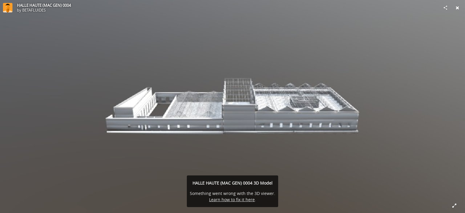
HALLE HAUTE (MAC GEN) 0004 (44, 5)
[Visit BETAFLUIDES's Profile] (7, 7)
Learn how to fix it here (232, 199)
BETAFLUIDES (34, 10)
